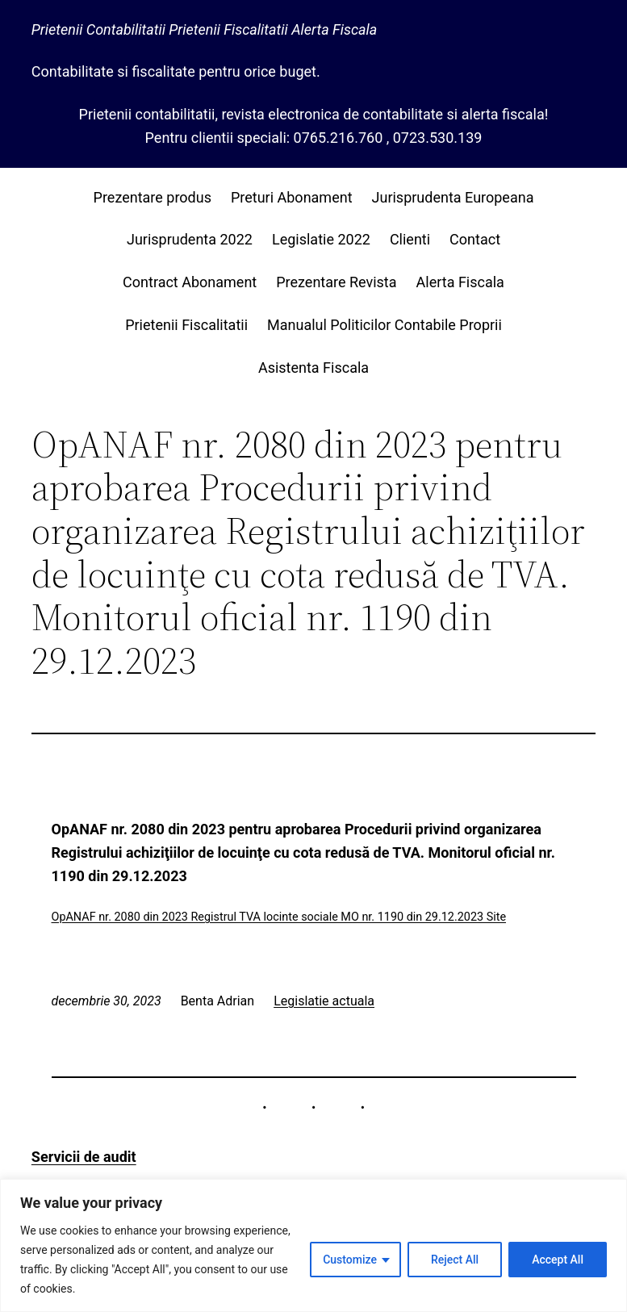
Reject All (455, 1259)
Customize (350, 1259)
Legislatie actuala (324, 1001)
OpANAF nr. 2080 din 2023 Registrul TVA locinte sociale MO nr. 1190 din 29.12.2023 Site (279, 917)
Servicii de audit (83, 1156)
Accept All (557, 1259)
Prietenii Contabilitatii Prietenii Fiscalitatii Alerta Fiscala (204, 29)
